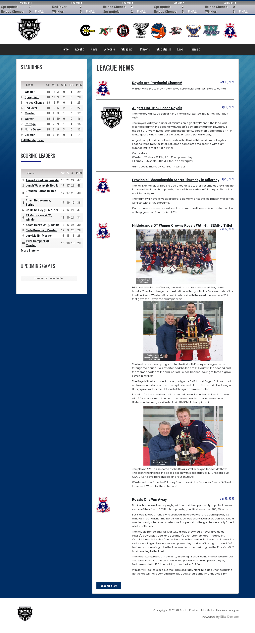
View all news (109, 585)
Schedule (109, 49)
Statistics (163, 49)
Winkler (30, 91)
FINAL (39, 12)
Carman (30, 134)
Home (65, 49)
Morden (30, 113)
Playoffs (145, 49)
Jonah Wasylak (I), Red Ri (42, 185)
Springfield (32, 97)
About (79, 49)
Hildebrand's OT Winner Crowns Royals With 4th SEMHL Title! (182, 225)
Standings (127, 49)
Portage (30, 124)
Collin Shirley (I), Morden (42, 210)
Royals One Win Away (149, 499)
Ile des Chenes (34, 102)
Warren (29, 118)
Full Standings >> (32, 140)
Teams (195, 49)
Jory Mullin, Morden (39, 235)
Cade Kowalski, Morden (41, 230)
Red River (31, 108)
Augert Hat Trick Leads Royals (157, 108)
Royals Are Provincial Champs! (157, 83)
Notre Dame (33, 129)
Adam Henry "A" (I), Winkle (42, 225)
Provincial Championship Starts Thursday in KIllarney (175, 180)
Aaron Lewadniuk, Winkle (42, 180)
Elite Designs (229, 616)
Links (180, 49)
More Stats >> (30, 250)
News (94, 49)
